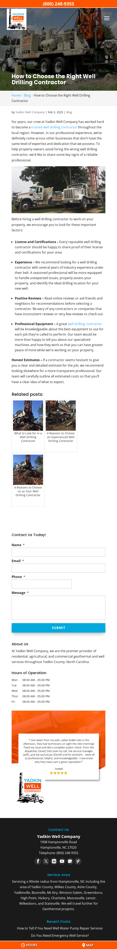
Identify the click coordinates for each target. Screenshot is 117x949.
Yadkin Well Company (30, 112)
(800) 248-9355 (58, 4)
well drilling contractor (85, 324)
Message (20, 593)
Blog (69, 112)
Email (18, 561)
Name (18, 545)
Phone (18, 577)
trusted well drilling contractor (54, 127)
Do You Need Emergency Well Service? (60, 935)
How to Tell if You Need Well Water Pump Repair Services (60, 928)
